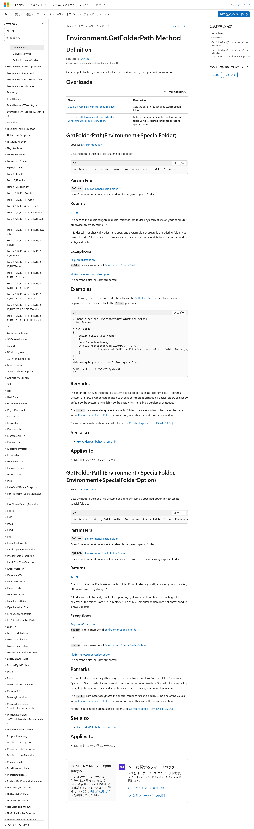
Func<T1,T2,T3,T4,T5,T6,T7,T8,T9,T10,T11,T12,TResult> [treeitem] (25, 275)
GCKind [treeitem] (11, 345)
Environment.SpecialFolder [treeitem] (21, 73)
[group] (129, 346)
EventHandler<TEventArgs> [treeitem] (22, 105)
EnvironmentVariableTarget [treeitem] (21, 86)
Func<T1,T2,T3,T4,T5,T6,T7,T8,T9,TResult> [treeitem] (25, 242)
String (74, 212)
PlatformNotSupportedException (90, 274)
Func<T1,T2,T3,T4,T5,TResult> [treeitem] (23, 206)
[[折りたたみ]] (43, 23)
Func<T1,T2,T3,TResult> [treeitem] (20, 193)
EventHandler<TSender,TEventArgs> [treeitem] (25, 114)
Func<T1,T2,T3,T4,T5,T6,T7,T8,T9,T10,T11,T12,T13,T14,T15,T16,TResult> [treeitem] (25, 318)
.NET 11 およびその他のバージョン (95, 460)
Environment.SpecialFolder (101, 189)
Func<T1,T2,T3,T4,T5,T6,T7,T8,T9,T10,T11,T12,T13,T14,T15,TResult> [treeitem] (25, 307)
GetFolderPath (143, 298)
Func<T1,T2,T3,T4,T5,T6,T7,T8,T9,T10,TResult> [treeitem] (25, 253)
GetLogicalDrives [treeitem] (22, 53)
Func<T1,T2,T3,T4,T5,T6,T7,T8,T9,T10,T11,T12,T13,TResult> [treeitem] (25, 285)
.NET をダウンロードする (234, 14)
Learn (70, 26)
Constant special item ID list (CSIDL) (151, 423)
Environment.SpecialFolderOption (105, 553)
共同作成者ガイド (90, 793)
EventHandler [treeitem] (14, 98)
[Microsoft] (6, 4)
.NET (81, 26)
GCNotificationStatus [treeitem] (18, 358)
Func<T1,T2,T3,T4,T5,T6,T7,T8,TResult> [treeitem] (25, 232)
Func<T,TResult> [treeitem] (16, 180)
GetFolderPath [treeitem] (20, 47)
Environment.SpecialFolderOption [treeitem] (25, 79)
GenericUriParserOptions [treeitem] (20, 371)
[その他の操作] (185, 26)
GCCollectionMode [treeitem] (17, 332)
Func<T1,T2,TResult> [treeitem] (18, 186)
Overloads (216, 37)
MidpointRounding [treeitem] (17, 736)
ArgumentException (83, 260)
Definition (217, 33)
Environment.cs (90, 144)
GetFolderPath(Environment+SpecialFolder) (91, 106)
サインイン (243, 4)
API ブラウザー (97, 26)
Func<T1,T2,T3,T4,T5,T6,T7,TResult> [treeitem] (25, 221)
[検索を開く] (232, 5)
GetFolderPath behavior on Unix (96, 441)
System (85, 58)
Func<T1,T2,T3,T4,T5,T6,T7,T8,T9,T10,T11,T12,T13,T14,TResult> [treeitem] (25, 296)
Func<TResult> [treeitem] (15, 174)
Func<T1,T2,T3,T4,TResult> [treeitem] (21, 199)
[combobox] (24, 31)
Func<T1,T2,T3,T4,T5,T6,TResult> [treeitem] (24, 212)
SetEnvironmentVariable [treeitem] (25, 60)
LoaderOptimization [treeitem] (17, 645)
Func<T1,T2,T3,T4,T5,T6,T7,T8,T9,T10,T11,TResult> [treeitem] (25, 264)
